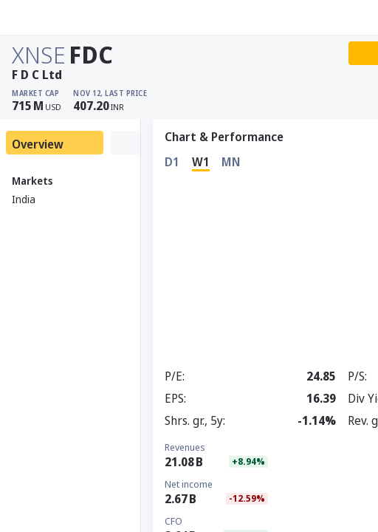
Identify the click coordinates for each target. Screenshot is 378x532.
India (23, 199)
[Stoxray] (47, 17)
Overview (37, 144)
